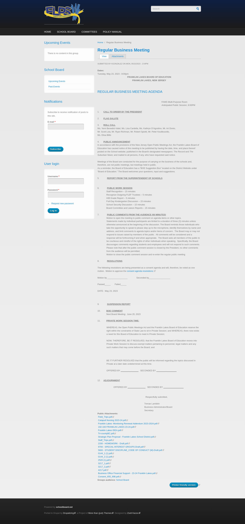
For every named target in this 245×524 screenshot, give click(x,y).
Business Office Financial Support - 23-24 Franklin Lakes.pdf (126, 473)
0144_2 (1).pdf (105, 456)
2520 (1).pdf (104, 460)
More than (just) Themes (100, 513)
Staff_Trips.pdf (105, 440)
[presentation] (73, 140)
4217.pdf (102, 470)
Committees (89, 31)
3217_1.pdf (103, 463)
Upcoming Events (57, 81)
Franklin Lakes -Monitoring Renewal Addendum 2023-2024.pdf (127, 423)
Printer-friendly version (184, 485)
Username (53, 176)
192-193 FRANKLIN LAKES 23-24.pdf (116, 427)
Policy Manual (112, 31)
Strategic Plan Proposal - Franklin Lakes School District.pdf (126, 437)
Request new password (62, 203)
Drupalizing (68, 513)
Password (53, 190)
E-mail (52, 122)
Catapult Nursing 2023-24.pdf (112, 420)
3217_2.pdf (103, 466)
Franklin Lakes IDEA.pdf (109, 430)
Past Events (54, 86)
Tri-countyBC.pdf (106, 433)
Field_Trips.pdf (105, 417)
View (105, 56)
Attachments (118, 56)
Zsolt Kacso (132, 513)
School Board (66, 31)
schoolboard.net (64, 507)
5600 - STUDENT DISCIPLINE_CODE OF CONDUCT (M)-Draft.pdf (130, 450)
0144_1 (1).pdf (105, 453)
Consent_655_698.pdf (108, 476)
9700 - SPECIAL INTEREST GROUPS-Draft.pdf (120, 447)
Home (47, 31)
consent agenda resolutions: (140, 271)
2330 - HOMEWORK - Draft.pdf (113, 443)
